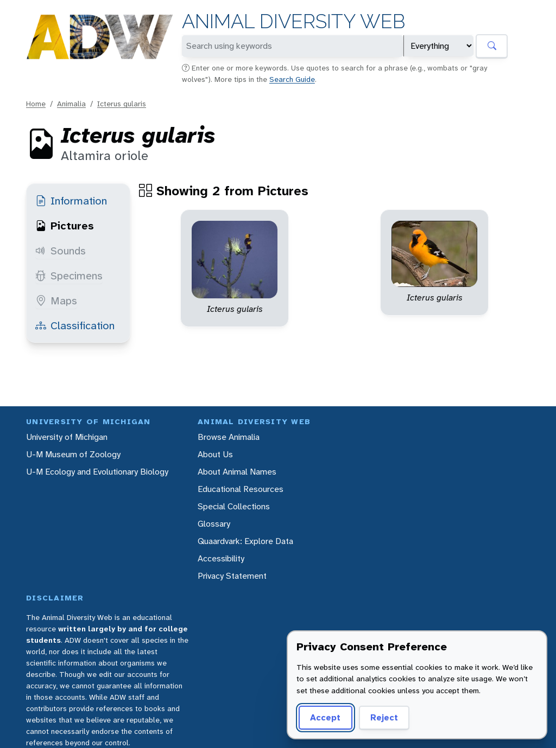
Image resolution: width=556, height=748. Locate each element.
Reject (384, 717)
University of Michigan (67, 437)
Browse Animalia (229, 437)
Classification (75, 325)
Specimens (69, 275)
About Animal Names (237, 471)
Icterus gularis (121, 103)
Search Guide (292, 79)
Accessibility (221, 558)
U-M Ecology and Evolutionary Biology (97, 471)
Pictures (64, 226)
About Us (215, 454)
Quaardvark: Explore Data (245, 541)
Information (71, 201)
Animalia (71, 103)
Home (36, 103)
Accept (325, 717)
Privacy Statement (232, 575)
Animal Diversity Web (293, 21)
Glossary (214, 523)
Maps (56, 300)
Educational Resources (240, 489)
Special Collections (234, 506)
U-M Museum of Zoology (73, 454)
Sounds (60, 250)
